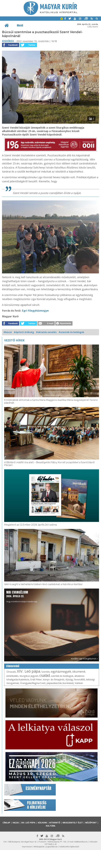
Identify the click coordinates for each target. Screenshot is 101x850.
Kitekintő (54, 822)
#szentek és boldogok (71, 332)
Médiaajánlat (39, 846)
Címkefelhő (12, 666)
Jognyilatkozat (51, 846)
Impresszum (27, 846)
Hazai (16, 822)
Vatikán (79, 683)
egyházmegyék (61, 671)
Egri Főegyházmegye (35, 310)
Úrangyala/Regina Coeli (32, 683)
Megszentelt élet (73, 822)
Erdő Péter (36, 679)
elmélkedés (12, 676)
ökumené (78, 671)
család (44, 675)
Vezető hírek (14, 340)
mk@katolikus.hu (81, 841)
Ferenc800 (79, 679)
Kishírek (8, 41)
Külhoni (42, 822)
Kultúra (50, 825)
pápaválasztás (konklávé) (60, 683)
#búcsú (7, 332)
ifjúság (69, 679)
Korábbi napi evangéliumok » (84, 658)
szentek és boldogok (62, 676)
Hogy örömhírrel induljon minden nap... (22, 596)
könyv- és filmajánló (53, 679)
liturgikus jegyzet (29, 676)
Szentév (45, 671)
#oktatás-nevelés (46, 332)
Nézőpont (91, 822)
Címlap (6, 822)
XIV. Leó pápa (28, 671)
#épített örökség (24, 332)
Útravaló (11, 671)
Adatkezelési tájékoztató (69, 846)
